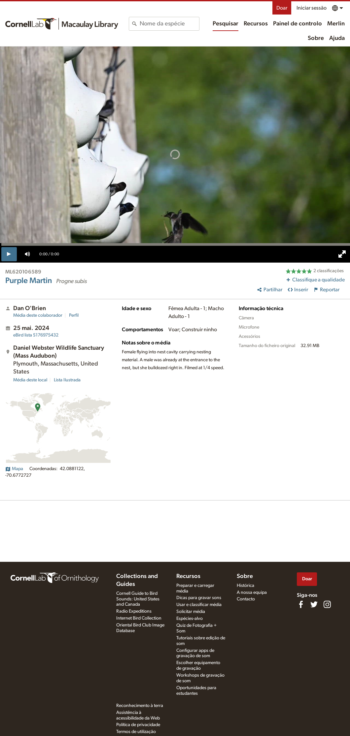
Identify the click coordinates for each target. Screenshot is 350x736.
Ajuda (337, 38)
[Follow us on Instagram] (327, 604)
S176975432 (35, 335)
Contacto (246, 599)
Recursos (256, 24)
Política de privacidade (138, 724)
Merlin (336, 24)
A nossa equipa (252, 592)
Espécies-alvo (189, 618)
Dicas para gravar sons (198, 597)
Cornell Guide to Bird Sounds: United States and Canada (137, 599)
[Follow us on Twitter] (314, 604)
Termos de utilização (136, 731)
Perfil (74, 315)
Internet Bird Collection (138, 618)
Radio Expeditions (134, 611)
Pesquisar (225, 24)
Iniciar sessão (312, 8)
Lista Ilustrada (67, 380)
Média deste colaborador (37, 315)
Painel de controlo (297, 24)
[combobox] (169, 23)
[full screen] (342, 254)
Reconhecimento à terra (139, 705)
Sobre (316, 38)
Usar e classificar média (199, 604)
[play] (9, 254)
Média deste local (30, 380)
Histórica (245, 585)
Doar (281, 8)
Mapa (14, 468)
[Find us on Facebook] (301, 604)
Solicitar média (190, 611)
